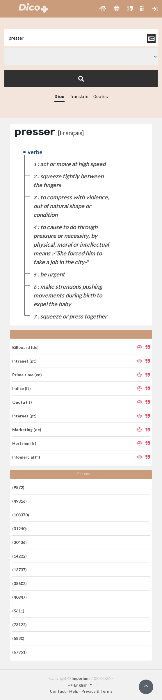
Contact (58, 691)
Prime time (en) (27, 374)
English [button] (78, 684)
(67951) (19, 651)
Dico (59, 96)
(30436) (19, 542)
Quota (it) (22, 402)
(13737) (19, 569)
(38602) (19, 583)
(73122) (19, 624)
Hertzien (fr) (24, 443)
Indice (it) (21, 388)
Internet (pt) (24, 415)
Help (73, 691)
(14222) (19, 555)
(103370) (20, 514)
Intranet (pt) (24, 360)
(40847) (19, 597)
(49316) (19, 501)
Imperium (81, 678)
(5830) (18, 638)
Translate (79, 96)
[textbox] (81, 37)
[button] (103, 9)
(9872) (18, 487)
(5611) (18, 610)
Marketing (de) (26, 429)
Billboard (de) (25, 347)
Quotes (100, 96)
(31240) (19, 528)
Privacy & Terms (97, 691)
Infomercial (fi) (26, 457)
